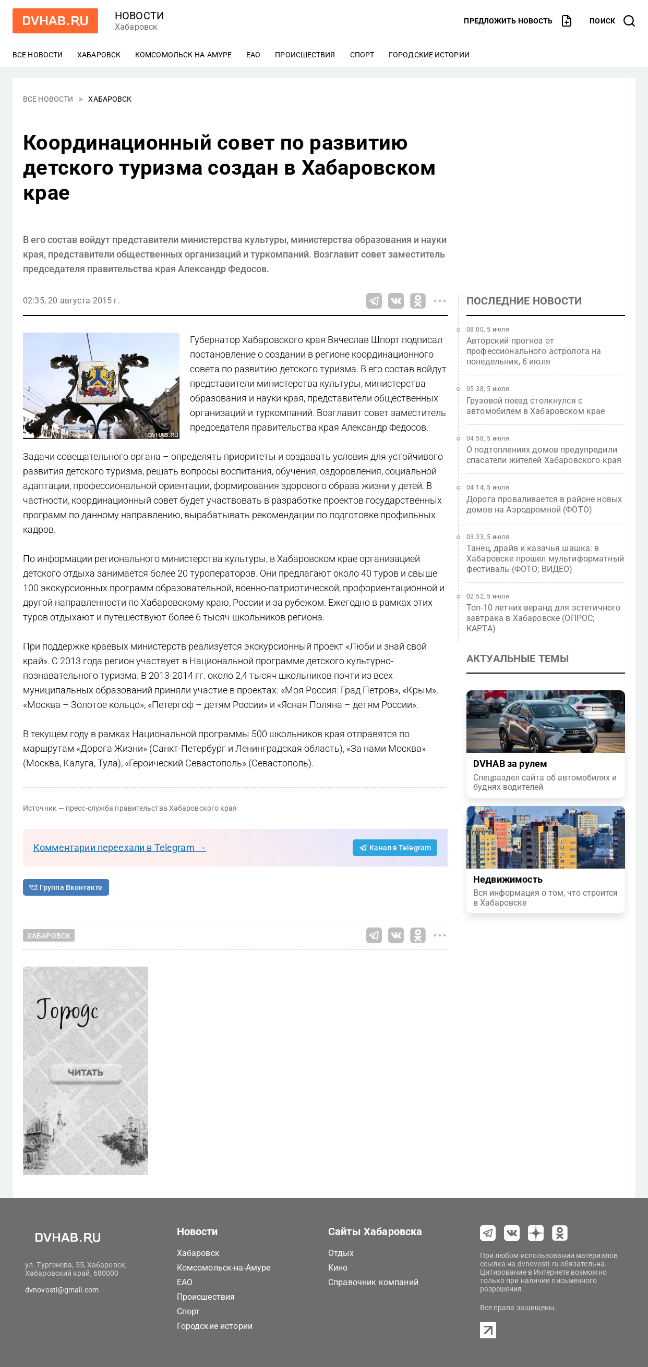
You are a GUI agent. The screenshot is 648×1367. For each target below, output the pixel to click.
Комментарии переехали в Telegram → (119, 847)
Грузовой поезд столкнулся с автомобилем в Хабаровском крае (535, 406)
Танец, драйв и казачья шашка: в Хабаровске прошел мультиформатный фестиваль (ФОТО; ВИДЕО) (545, 558)
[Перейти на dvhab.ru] (55, 20)
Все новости (38, 55)
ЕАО (253, 55)
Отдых (341, 1253)
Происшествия (305, 55)
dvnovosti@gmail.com (62, 1290)
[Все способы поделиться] (440, 301)
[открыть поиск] (612, 21)
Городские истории (429, 55)
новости (139, 15)
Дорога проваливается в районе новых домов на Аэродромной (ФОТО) (544, 504)
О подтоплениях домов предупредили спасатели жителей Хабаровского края (543, 455)
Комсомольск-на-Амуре (183, 55)
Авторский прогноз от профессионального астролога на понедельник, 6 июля (534, 351)
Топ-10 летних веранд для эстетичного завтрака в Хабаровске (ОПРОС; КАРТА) (543, 618)
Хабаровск (99, 55)
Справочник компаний (373, 1282)
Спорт (362, 55)
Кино (338, 1268)
